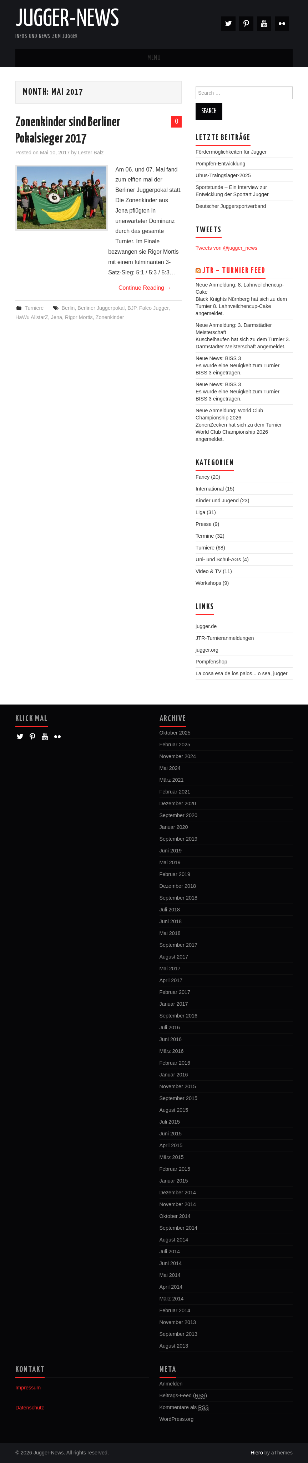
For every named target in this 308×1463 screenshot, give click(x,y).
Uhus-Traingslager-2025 (223, 175)
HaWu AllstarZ (31, 317)
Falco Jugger (153, 308)
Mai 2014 (170, 1275)
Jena (56, 317)
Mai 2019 (170, 862)
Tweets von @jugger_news (226, 248)
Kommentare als (184, 1407)
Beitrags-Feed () (183, 1396)
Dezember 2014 (178, 1192)
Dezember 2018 (178, 886)
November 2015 (178, 1086)
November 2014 (178, 1204)
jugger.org (207, 650)
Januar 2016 (174, 1075)
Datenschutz (29, 1407)
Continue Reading (145, 288)
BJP (131, 308)
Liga (200, 512)
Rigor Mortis (79, 317)
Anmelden (171, 1384)
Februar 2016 (175, 1063)
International (210, 489)
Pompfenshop (211, 662)
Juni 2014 (171, 1263)
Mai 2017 (170, 968)
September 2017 (178, 945)
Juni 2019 (171, 851)
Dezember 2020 (178, 803)
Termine (205, 536)
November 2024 (178, 756)
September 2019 (178, 839)
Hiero (257, 1452)
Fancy (202, 477)
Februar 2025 (175, 744)
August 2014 (174, 1240)
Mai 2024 (170, 768)
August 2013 (174, 1346)
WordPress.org (177, 1419)
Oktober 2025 (175, 733)
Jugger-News (67, 19)
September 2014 (178, 1228)
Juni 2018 (171, 921)
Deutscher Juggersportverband (231, 206)
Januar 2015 (174, 1181)
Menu (154, 58)
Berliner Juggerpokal (101, 308)
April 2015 (171, 1145)
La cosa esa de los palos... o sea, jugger (242, 673)
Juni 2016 (171, 1039)
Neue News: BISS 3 (218, 358)
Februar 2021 (175, 792)
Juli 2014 (170, 1251)
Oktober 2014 (175, 1216)
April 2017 (171, 980)
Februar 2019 (175, 874)
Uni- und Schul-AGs (218, 559)
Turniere (34, 308)
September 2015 (178, 1098)
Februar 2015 (175, 1169)
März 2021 (172, 780)
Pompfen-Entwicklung (220, 163)
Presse (204, 524)
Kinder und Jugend (217, 500)
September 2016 (178, 1016)
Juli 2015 (170, 1122)
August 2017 (174, 957)
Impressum (28, 1387)
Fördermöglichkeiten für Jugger (231, 152)
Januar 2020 (174, 827)
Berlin (68, 308)
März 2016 (172, 1051)
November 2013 (178, 1322)
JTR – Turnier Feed (234, 271)
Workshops (208, 583)
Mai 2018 (170, 933)
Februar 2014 (175, 1310)
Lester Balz (90, 152)
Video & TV (208, 571)
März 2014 (172, 1299)
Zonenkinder (110, 317)
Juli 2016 (170, 1027)
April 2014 (171, 1287)
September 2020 (178, 815)
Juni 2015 (171, 1133)
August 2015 (174, 1110)
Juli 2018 (170, 909)
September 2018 (178, 898)
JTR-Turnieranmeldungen (225, 638)
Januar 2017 (174, 1004)
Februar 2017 (175, 992)
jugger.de (206, 626)
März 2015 (172, 1157)
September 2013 (178, 1334)
